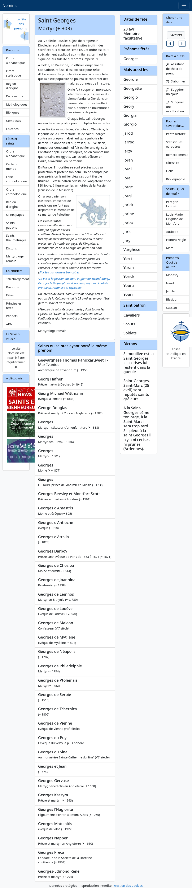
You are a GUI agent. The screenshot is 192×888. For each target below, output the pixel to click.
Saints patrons (11, 225)
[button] (170, 44)
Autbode (172, 232)
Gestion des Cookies (128, 886)
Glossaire (172, 163)
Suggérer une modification (175, 106)
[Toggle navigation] (183, 5)
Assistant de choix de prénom (175, 68)
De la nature (14, 96)
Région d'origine (12, 86)
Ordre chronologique (16, 191)
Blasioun (172, 299)
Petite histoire (176, 134)
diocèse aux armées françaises (59, 272)
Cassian (171, 308)
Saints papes (15, 215)
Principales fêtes (14, 305)
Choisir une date (174, 20)
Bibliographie (175, 179)
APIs (9, 324)
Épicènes (12, 129)
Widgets (12, 316)
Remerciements (177, 155)
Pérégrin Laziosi (172, 204)
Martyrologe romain (14, 258)
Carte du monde (12, 166)
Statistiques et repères (174, 144)
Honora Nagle (176, 240)
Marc (169, 248)
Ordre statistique (13, 73)
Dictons (11, 248)
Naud (170, 283)
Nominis (10, 5)
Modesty (172, 275)
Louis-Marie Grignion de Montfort (174, 218)
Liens (169, 171)
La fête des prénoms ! (21, 23)
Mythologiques (16, 104)
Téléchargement (17, 279)
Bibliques (12, 112)
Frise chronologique (16, 179)
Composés (13, 121)
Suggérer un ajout (175, 91)
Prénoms (12, 287)
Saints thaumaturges (16, 237)
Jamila (170, 291)
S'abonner (175, 81)
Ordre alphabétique (15, 60)
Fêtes (10, 295)
